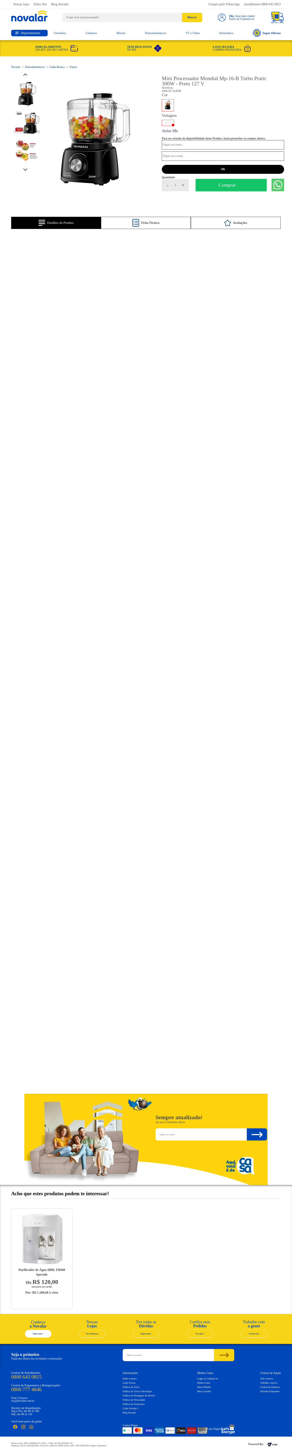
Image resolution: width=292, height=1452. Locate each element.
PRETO (168, 105)
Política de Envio (131, 1387)
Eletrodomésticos (155, 33)
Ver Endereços (92, 1334)
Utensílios (60, 33)
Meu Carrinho (204, 1391)
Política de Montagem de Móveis (139, 1395)
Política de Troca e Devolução (137, 1391)
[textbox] (132, 17)
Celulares (91, 33)
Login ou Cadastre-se (207, 1378)
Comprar (227, 185)
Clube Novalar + (131, 1408)
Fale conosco (266, 1378)
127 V (167, 122)
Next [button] (27, 168)
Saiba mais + (38, 1334)
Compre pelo (224, 4)
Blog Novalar (60, 4)
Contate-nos (254, 1334)
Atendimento (262, 4)
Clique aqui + (146, 1334)
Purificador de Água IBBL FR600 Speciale (41, 1272)
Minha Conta (203, 1382)
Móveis (121, 33)
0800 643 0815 (26, 1377)
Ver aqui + (200, 1334)
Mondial (167, 87)
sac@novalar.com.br (22, 1400)
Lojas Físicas (129, 1382)
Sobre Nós (40, 4)
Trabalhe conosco (268, 1382)
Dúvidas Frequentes (270, 1391)
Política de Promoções (133, 1404)
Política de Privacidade (134, 1399)
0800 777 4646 (26, 1389)
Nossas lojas (21, 4)
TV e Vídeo (193, 33)
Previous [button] (27, 75)
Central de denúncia (270, 1387)
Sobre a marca (130, 1378)
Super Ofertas (267, 32)
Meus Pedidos (204, 1387)
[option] (94, 141)
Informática (226, 33)
